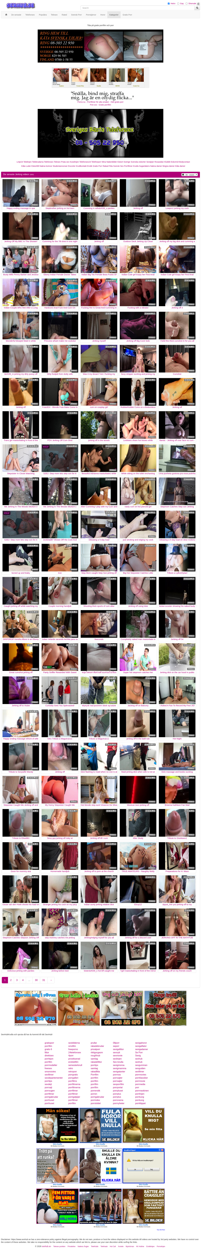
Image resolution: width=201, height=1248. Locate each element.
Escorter (71, 166)
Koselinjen (74, 162)
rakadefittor (96, 1062)
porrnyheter (118, 1103)
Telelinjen (27, 162)
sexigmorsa (118, 1065)
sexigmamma (119, 1068)
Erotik (89, 166)
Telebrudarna (38, 162)
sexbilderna (74, 1043)
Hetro (173, 3)
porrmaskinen (142, 1090)
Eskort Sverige (124, 162)
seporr (116, 1046)
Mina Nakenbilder (109, 162)
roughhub (95, 1055)
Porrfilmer (128, 166)
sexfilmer (139, 1071)
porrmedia (140, 1084)
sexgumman (141, 1065)
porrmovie (140, 1081)
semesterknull (75, 1065)
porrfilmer (73, 1090)
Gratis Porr (97, 166)
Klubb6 (167, 162)
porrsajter (117, 1078)
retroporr (72, 1071)
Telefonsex (48, 162)
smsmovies (50, 1071)
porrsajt (48, 1087)
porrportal (117, 1087)
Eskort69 (35, 166)
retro (70, 1068)
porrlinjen (139, 1094)
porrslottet (96, 1103)
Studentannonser (60, 166)
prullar (94, 1043)
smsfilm (72, 1046)
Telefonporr (96, 162)
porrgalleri (73, 1078)
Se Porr (139, 1052)
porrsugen (50, 1090)
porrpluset (118, 1090)
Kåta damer (180, 166)
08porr (116, 1043)
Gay (182, 3)
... (29, 980)
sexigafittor (118, 1049)
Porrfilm (94, 1074)
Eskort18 (175, 162)
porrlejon (49, 1059)
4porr (71, 1055)
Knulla (136, 166)
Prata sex (65, 162)
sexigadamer (141, 1049)
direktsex (49, 1055)
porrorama (118, 1100)
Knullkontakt (81, 166)
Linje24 (20, 162)
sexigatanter (119, 1071)
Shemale (192, 3)
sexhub (138, 1059)
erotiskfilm (73, 1062)
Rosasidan (159, 162)
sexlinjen (117, 1059)
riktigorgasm (97, 1052)
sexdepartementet (54, 1078)
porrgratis (73, 1074)
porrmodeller (51, 1065)
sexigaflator (141, 1046)
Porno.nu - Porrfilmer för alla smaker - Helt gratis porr (100, 102)
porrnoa (117, 1074)
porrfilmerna (74, 1084)
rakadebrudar (97, 1046)
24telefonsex (74, 1052)
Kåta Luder (26, 166)
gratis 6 (48, 1049)
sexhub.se (46, 1246)
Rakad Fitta (108, 166)
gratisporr (49, 1043)
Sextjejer (150, 162)
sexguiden (140, 1068)
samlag (94, 1059)
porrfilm (48, 1046)
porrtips (94, 1065)
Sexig (138, 1055)
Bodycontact (184, 162)
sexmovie (117, 1055)
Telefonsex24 (85, 162)
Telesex (57, 162)
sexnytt (116, 1052)
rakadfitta (95, 1071)
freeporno (73, 1049)
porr (137, 1087)
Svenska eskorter (138, 162)
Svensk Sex (118, 166)
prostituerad (74, 1059)
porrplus (117, 1094)
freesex (48, 1068)
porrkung (139, 1097)
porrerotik (95, 1090)
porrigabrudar (51, 1097)
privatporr (95, 1049)
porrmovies (140, 1074)
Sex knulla (118, 1062)
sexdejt (48, 1084)
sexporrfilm (118, 1084)
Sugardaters (144, 166)
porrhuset (49, 1100)
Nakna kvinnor (46, 166)
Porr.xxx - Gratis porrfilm (100, 105)
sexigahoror (141, 1043)
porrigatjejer (74, 1097)
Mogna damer (169, 166)
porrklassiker (141, 1078)
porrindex (95, 1100)
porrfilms (72, 1081)
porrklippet (140, 1103)
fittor (47, 1052)
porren (94, 1094)
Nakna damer (156, 166)
